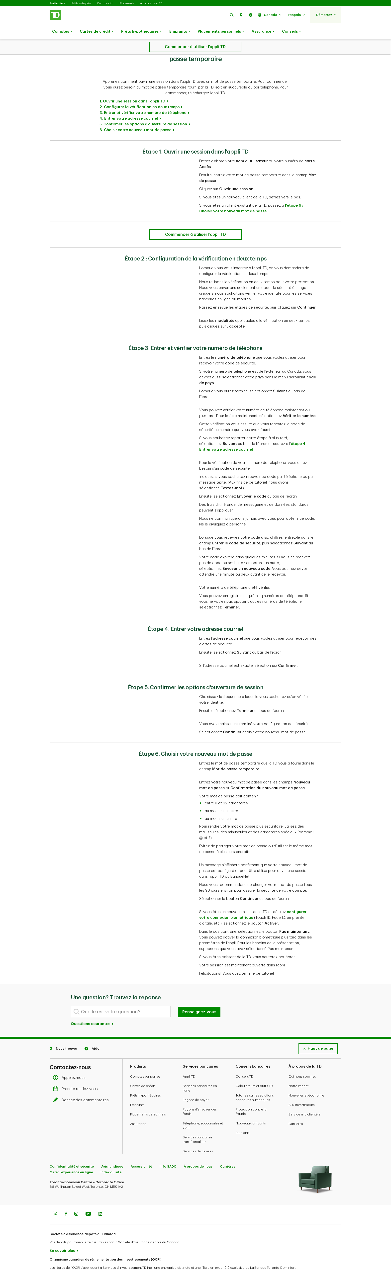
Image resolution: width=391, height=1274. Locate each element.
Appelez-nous (71, 1065)
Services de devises (198, 1138)
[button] (231, 14)
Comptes (62, 31)
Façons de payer (196, 1087)
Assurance (263, 31)
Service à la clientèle (304, 1102)
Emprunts (179, 31)
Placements (126, 3)
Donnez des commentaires (82, 1088)
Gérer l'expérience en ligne (71, 1159)
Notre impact (298, 1073)
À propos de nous (198, 1154)
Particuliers (57, 3)
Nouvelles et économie (306, 1083)
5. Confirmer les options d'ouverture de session (143, 112)
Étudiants (243, 1120)
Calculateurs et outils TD (254, 1073)
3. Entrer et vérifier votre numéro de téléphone (142, 100)
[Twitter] (55, 1202)
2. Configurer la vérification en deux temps (139, 94)
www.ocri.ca (61, 1264)
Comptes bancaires (145, 1064)
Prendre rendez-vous (77, 1076)
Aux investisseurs (302, 1092)
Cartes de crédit (97, 31)
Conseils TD (244, 1064)
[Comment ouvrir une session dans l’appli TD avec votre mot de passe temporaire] (195, 222)
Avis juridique (112, 1154)
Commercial (105, 3)
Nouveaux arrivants (251, 1110)
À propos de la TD (151, 3)
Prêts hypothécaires (141, 31)
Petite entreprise (81, 3)
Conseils (291, 31)
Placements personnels (221, 31)
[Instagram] (76, 1202)
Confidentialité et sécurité (72, 1154)
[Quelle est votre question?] (121, 999)
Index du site (110, 1159)
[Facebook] (66, 1202)
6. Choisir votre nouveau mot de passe (135, 117)
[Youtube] (88, 1202)
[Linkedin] (100, 1202)
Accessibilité (141, 1154)
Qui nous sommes (302, 1064)
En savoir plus (62, 1238)
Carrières (296, 1111)
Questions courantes (92, 1011)
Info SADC (168, 1154)
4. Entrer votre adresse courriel (128, 106)
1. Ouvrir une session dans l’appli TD (132, 89)
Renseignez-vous (199, 1000)
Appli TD (189, 1064)
